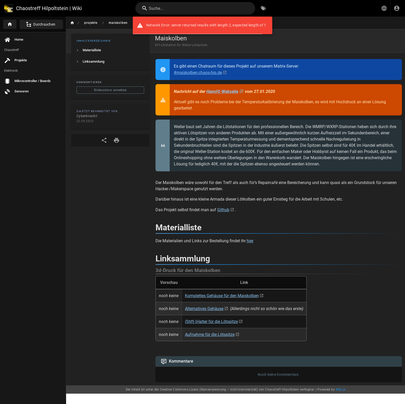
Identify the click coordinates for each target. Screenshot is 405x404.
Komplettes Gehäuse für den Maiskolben (222, 295)
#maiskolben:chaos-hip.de (198, 72)
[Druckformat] (116, 140)
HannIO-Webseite (222, 91)
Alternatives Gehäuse (204, 308)
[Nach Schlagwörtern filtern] (263, 8)
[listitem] (110, 50)
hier (250, 240)
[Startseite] (10, 24)
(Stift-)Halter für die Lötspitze (211, 321)
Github (223, 209)
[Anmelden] (397, 8)
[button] (384, 8)
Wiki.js (341, 389)
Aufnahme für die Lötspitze (210, 334)
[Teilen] (104, 140)
